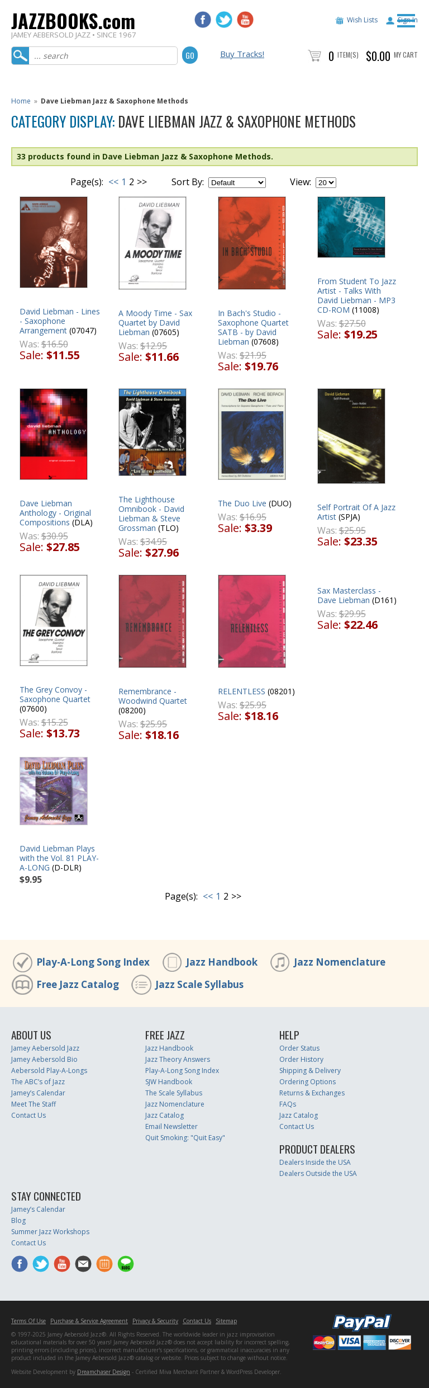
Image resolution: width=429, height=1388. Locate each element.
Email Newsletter (171, 1126)
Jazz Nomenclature (339, 962)
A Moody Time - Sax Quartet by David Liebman (155, 322)
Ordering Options (307, 1081)
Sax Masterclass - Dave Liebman (349, 595)
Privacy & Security (155, 1321)
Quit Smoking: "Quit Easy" (185, 1137)
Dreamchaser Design (103, 1372)
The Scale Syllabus (173, 1093)
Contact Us (28, 1115)
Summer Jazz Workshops (50, 1231)
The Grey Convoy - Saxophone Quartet (55, 694)
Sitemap (226, 1321)
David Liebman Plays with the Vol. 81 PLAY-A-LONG (59, 858)
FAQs (287, 1104)
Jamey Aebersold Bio (44, 1059)
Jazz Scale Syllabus (199, 984)
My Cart (406, 54)
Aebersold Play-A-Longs (49, 1070)
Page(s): (86, 181)
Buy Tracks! (242, 53)
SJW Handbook (168, 1081)
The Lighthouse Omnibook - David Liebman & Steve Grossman (151, 513)
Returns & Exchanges (312, 1093)
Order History (301, 1059)
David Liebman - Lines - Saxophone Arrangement (60, 321)
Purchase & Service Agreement (89, 1321)
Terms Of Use (28, 1321)
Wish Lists (362, 20)
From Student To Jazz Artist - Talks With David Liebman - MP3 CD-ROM (356, 295)
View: (300, 181)
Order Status (299, 1048)
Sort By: (187, 181)
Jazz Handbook (222, 962)
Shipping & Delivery (310, 1070)
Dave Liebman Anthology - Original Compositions (55, 513)
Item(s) (348, 54)
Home (21, 101)
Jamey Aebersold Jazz (45, 1048)
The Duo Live (242, 503)
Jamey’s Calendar (38, 1093)
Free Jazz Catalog (77, 984)
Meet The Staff (33, 1104)
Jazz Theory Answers (177, 1059)
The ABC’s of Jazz (38, 1081)
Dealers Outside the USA (318, 1173)
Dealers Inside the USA (315, 1162)
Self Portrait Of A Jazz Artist (356, 512)
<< (113, 182)
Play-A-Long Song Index (93, 962)
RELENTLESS (241, 691)
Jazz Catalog (164, 1115)
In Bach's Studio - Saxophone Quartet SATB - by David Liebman (253, 327)
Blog (18, 1220)
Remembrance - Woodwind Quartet (152, 696)
